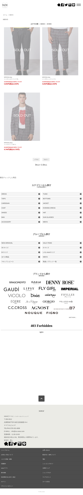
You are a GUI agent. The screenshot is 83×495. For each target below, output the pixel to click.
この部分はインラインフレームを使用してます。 (41, 357)
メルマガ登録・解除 (6, 459)
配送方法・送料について (49, 454)
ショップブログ (47, 472)
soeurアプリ (4, 468)
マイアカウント (47, 477)
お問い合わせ (46, 450)
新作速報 (3, 472)
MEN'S (11, 15)
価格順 (42, 24)
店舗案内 (3, 463)
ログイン (3, 481)
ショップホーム (5, 450)
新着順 (49, 24)
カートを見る (46, 481)
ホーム (5, 15)
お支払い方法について (7, 454)
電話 (44, 459)
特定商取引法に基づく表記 (8, 477)
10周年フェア (46, 468)
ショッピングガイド (48, 463)
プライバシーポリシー (7, 486)
